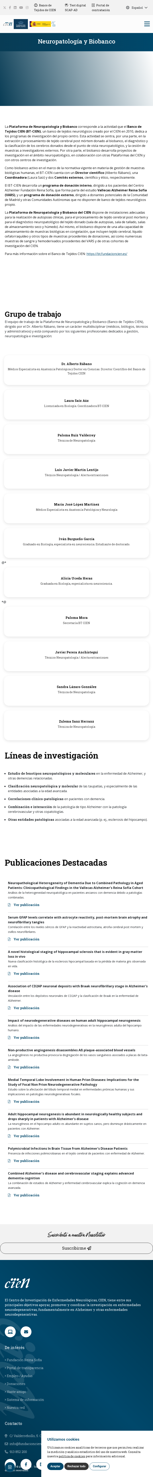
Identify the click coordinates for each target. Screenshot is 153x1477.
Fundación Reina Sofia (23, 1360)
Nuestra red (15, 1407)
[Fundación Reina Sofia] (21, 23)
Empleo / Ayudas (18, 1376)
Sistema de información (24, 1400)
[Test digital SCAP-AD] (77, 7)
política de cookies (72, 1456)
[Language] (8, 23)
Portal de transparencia (24, 1368)
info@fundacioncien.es (25, 1444)
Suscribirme (76, 1248)
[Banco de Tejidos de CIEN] (48, 7)
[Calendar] (10, 1467)
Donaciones (15, 1384)
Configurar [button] (99, 1466)
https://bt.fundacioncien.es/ (106, 254)
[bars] (147, 25)
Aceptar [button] (55, 1466)
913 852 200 (16, 1452)
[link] (10, 1331)
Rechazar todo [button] (77, 1466)
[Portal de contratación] (104, 7)
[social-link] (4, 7)
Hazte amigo (15, 1392)
